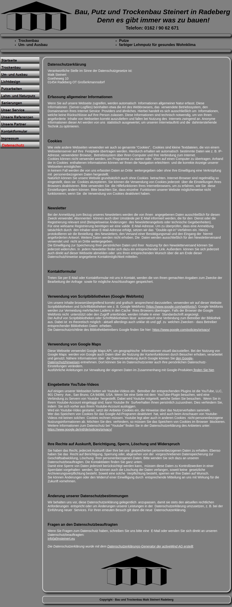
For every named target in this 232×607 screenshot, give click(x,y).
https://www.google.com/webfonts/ (171, 306)
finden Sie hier (203, 370)
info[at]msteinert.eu (61, 538)
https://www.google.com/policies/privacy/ (181, 330)
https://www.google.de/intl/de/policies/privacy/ (80, 429)
